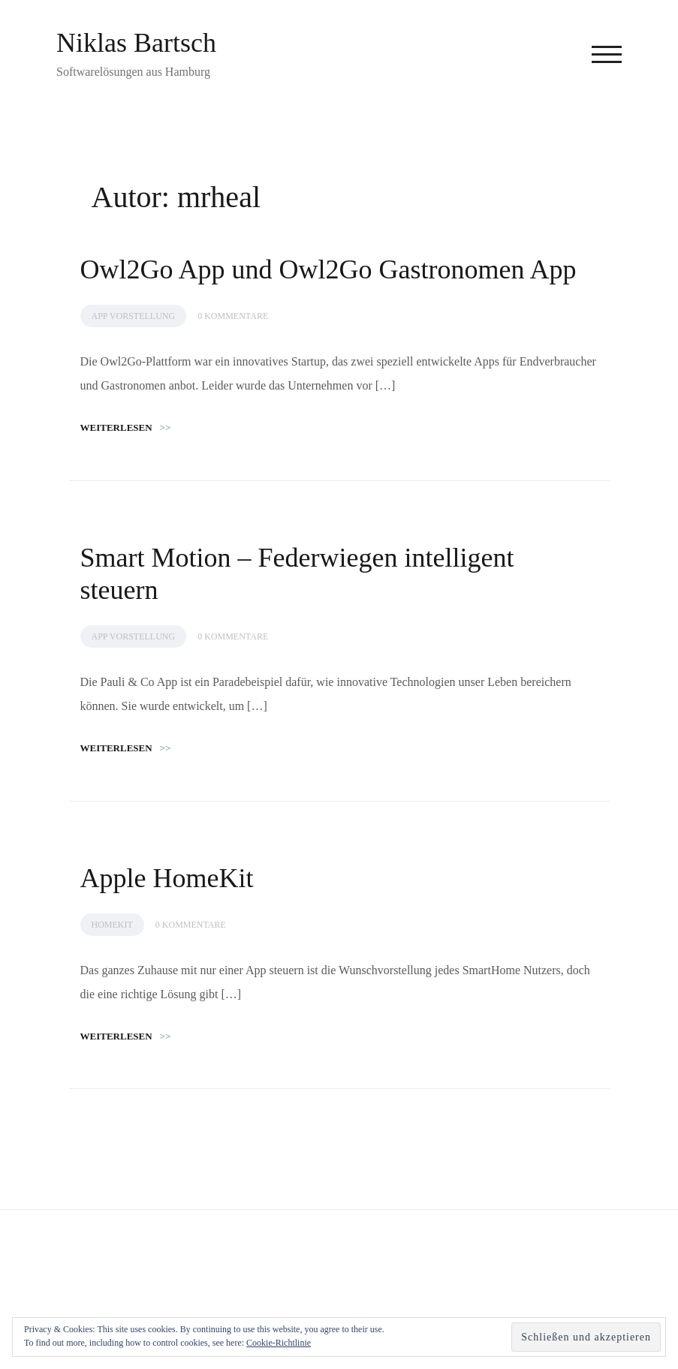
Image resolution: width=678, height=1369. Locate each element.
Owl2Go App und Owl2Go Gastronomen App (328, 269)
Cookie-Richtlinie (278, 1342)
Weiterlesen (125, 427)
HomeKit (112, 924)
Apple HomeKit (167, 878)
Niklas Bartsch (136, 43)
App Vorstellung (134, 316)
